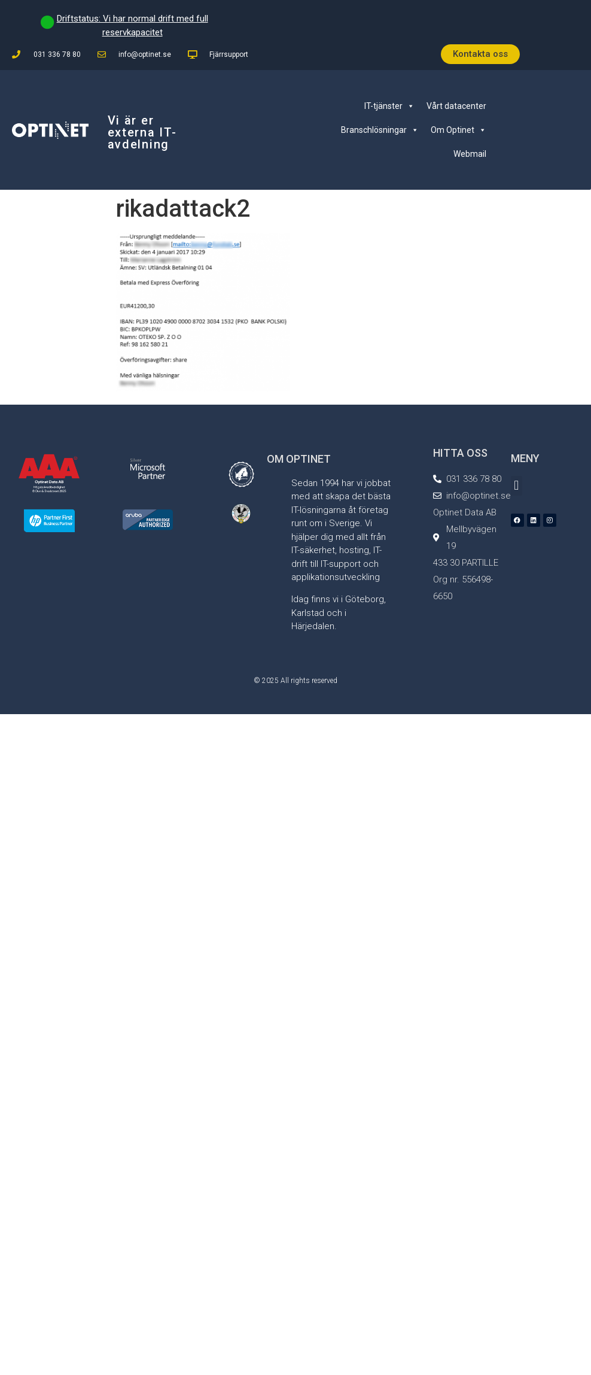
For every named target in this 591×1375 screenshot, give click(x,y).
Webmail (469, 154)
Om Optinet (458, 130)
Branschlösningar (380, 130)
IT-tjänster (389, 106)
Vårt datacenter (456, 106)
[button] (516, 486)
